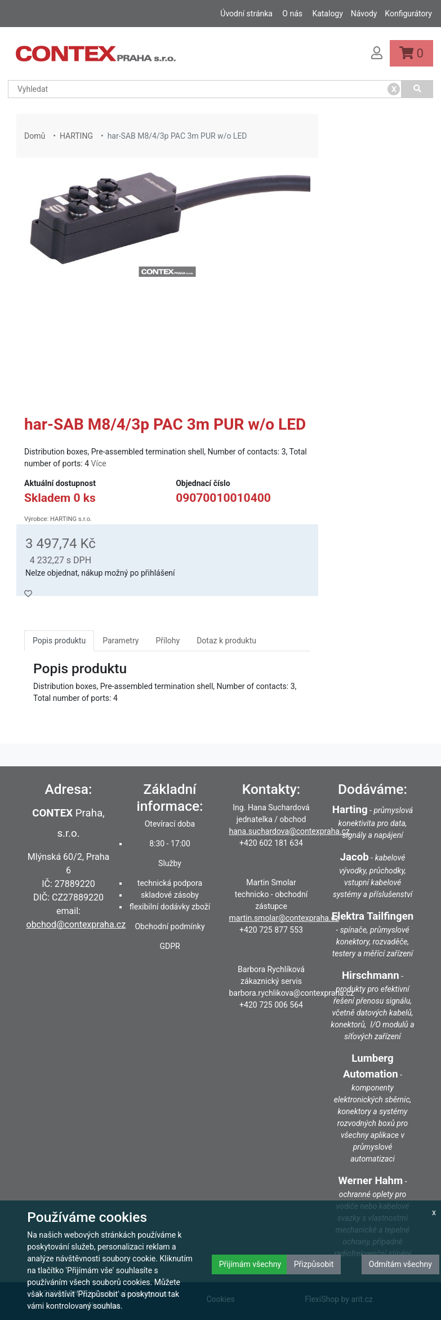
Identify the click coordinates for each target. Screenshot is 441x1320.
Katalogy (327, 13)
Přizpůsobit (314, 1264)
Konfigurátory (408, 13)
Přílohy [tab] (167, 640)
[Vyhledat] (417, 89)
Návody (364, 13)
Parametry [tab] (121, 640)
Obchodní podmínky (169, 926)
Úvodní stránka (246, 13)
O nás (292, 13)
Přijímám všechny (250, 1264)
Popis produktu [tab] (59, 640)
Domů (34, 135)
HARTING (76, 135)
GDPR (169, 946)
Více (98, 463)
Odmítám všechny (400, 1264)
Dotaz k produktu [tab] (226, 640)
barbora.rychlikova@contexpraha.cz (291, 992)
